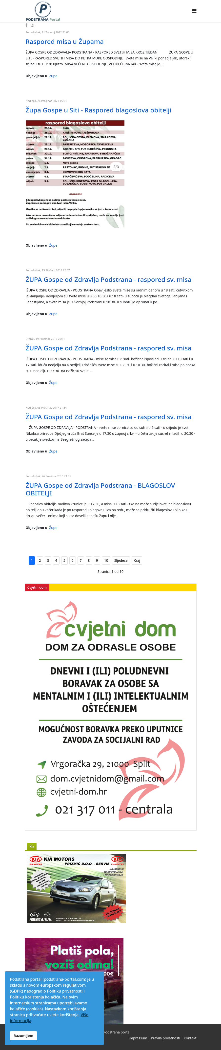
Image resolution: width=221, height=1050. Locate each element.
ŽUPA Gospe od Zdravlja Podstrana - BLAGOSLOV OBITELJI (100, 489)
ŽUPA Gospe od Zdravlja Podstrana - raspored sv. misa (109, 279)
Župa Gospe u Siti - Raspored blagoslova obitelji (99, 110)
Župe (53, 75)
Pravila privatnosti (165, 1038)
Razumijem (23, 1035)
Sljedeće (121, 560)
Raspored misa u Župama (65, 41)
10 (106, 560)
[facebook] (26, 25)
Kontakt (190, 1038)
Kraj (137, 560)
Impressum (138, 1038)
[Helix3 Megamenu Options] (194, 10)
